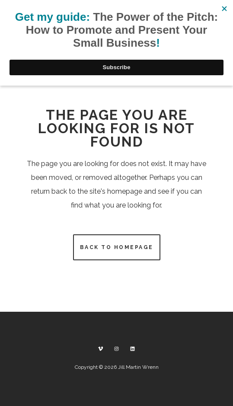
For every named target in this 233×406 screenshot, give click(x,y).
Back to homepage (116, 247)
